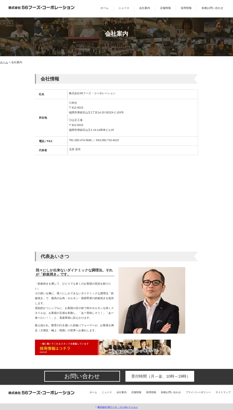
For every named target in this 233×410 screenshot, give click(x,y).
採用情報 (186, 7)
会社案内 (144, 7)
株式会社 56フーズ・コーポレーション (117, 407)
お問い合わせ (82, 376)
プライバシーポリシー (198, 392)
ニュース (123, 7)
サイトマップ (223, 392)
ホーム (104, 7)
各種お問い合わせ (212, 7)
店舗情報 (165, 7)
